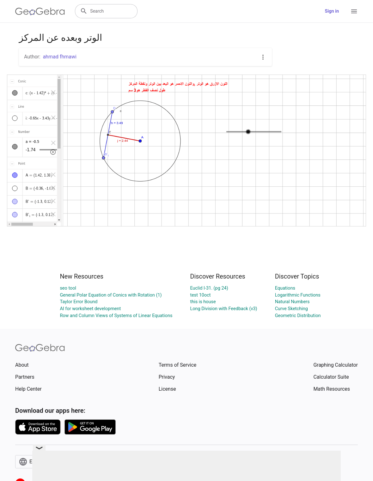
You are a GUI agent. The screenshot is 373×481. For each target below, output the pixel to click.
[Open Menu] (354, 11)
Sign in (332, 11)
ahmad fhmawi (59, 57)
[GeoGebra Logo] (40, 11)
